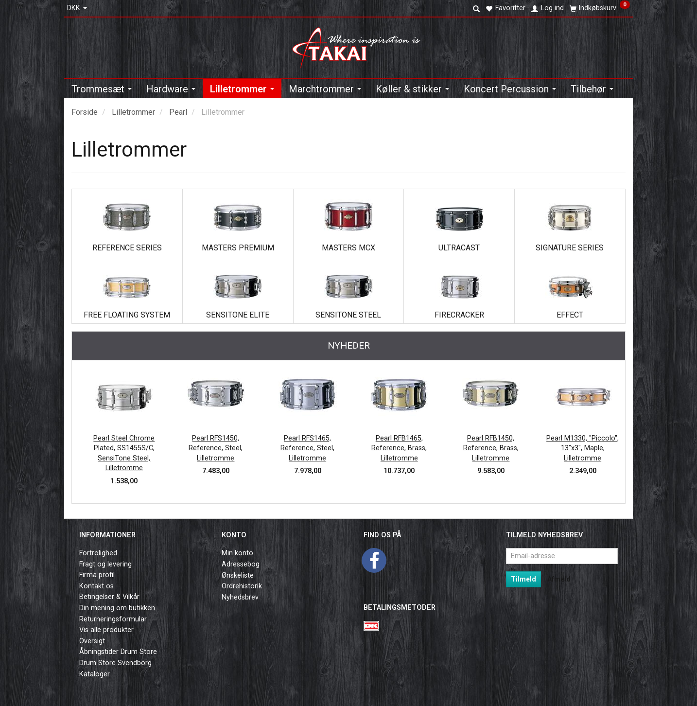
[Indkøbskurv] (600, 8)
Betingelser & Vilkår (109, 597)
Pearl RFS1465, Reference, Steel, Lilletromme (307, 448)
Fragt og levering (105, 564)
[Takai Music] (360, 44)
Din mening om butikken (117, 608)
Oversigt (92, 641)
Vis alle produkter (106, 630)
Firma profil (97, 575)
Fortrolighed (98, 553)
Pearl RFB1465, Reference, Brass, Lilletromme (399, 448)
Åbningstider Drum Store (118, 652)
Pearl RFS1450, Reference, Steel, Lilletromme (216, 448)
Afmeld (559, 579)
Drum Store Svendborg (115, 663)
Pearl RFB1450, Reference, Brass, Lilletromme (491, 448)
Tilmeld (523, 579)
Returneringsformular (113, 619)
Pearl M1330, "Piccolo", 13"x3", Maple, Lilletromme (582, 448)
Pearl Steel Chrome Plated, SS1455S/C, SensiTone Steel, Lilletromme (124, 453)
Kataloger (94, 674)
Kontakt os (96, 586)
